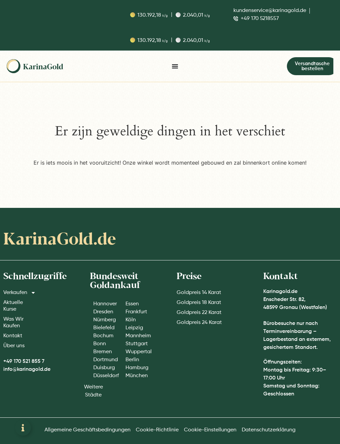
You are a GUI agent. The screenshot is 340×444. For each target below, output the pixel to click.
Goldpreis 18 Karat (199, 302)
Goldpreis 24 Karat (199, 322)
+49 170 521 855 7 (23, 361)
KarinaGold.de (59, 239)
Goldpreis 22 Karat (199, 312)
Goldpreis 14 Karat (199, 292)
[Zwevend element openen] (23, 428)
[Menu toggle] (175, 66)
